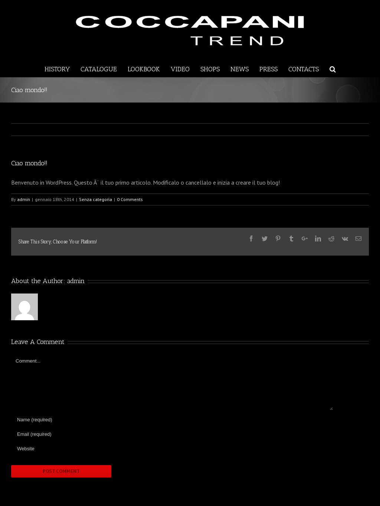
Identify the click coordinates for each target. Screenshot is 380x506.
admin (23, 199)
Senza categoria (95, 199)
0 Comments (130, 199)
